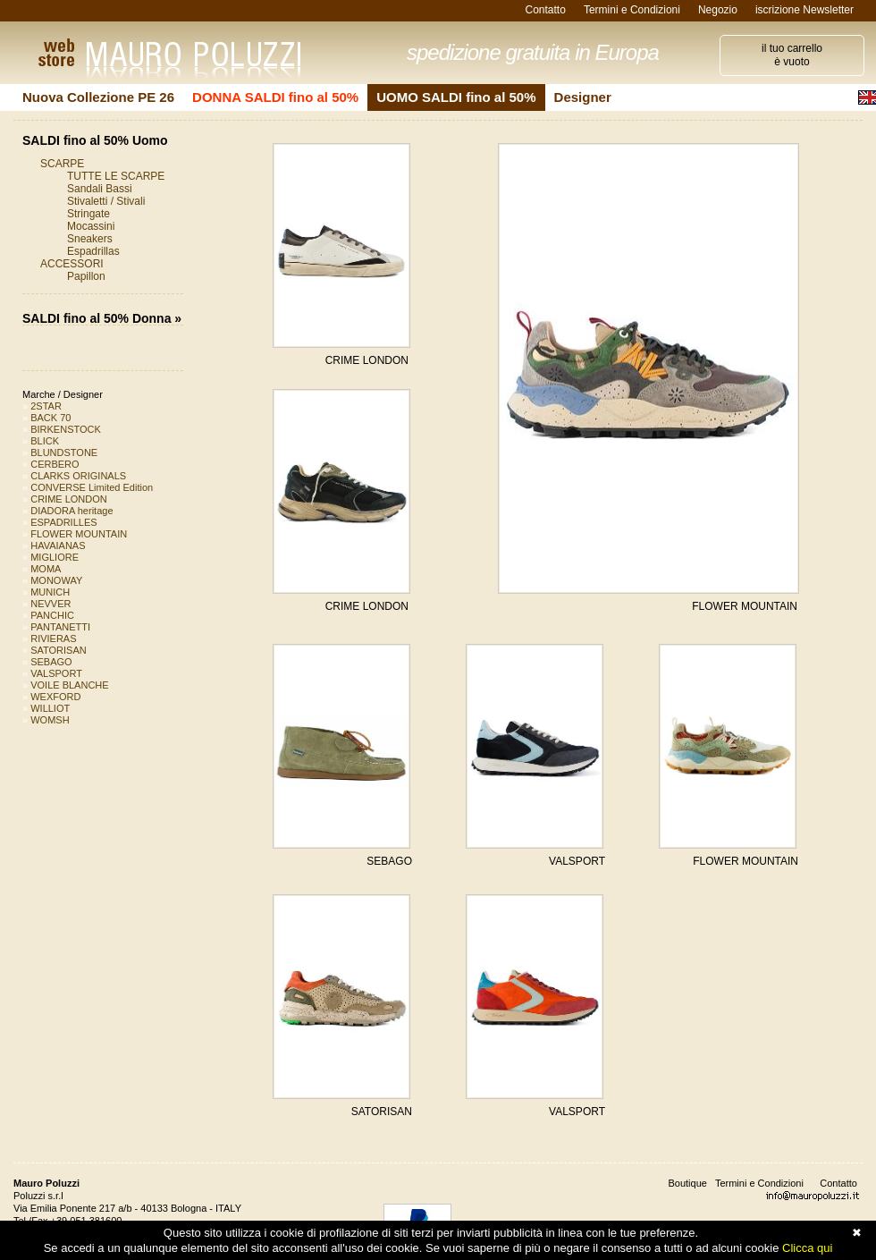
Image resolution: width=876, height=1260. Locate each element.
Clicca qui (807, 1248)
